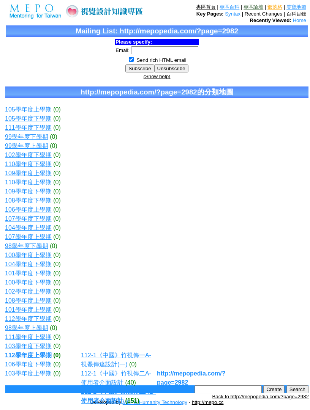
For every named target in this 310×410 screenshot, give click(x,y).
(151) (132, 400)
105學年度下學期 (28, 118)
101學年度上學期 (28, 309)
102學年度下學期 (28, 155)
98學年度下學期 (26, 246)
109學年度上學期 (28, 173)
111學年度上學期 (28, 337)
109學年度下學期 (28, 191)
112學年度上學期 (28, 355)
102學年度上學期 (28, 291)
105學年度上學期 (28, 109)
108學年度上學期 (28, 300)
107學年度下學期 (28, 218)
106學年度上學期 (28, 209)
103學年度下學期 (28, 346)
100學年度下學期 (28, 282)
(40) (130, 382)
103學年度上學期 (28, 373)
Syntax (232, 14)
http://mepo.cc (208, 402)
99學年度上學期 (26, 146)
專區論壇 (253, 7)
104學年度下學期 (28, 264)
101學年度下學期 (28, 273)
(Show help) (156, 76)
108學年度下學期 (28, 200)
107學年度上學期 (28, 237)
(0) (57, 109)
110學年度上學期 (28, 182)
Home (299, 20)
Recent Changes (263, 14)
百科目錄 (296, 14)
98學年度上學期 (26, 328)
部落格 (274, 7)
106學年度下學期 (28, 364)
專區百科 (229, 7)
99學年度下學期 (26, 137)
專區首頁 (206, 7)
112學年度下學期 (28, 319)
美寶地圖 (296, 7)
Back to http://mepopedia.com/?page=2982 (260, 396)
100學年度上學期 (28, 255)
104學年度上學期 (28, 228)
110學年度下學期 (28, 164)
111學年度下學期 (28, 127)
